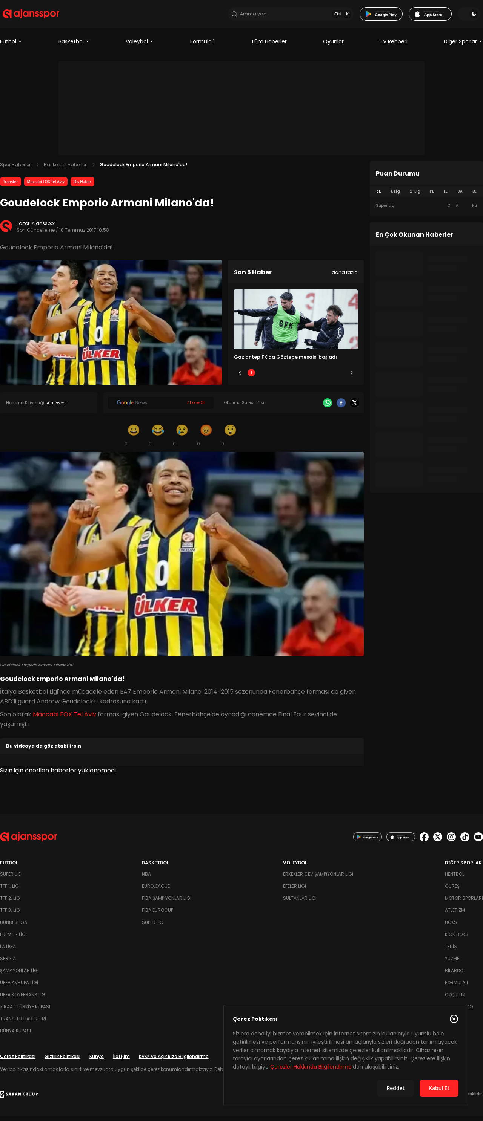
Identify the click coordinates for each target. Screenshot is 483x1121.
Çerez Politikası (17, 1061)
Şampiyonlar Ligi (19, 976)
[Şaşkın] (230, 440)
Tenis (451, 951)
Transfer (10, 187)
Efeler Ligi (294, 891)
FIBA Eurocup (157, 915)
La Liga (8, 951)
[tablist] (426, 196)
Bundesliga (13, 927)
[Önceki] (240, 378)
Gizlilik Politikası (62, 1061)
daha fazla (345, 277)
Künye (96, 1061)
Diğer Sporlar (463, 46)
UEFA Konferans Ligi (23, 1000)
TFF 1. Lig (9, 891)
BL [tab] (474, 196)
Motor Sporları (464, 903)
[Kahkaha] (158, 440)
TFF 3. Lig (10, 915)
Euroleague (156, 891)
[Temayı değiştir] (471, 16)
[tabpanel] (426, 211)
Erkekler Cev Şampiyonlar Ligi (318, 879)
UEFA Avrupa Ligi (19, 988)
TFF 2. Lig (10, 903)
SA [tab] (460, 196)
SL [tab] (378, 196)
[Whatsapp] (327, 408)
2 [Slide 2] (273, 378)
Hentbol (454, 879)
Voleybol (140, 46)
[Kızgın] (206, 440)
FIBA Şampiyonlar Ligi (166, 903)
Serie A (8, 963)
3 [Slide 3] (296, 378)
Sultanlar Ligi (300, 903)
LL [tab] (446, 196)
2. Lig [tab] (415, 196)
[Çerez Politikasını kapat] (453, 1018)
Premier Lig (13, 939)
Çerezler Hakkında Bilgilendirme (311, 1067)
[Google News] (161, 408)
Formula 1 (202, 46)
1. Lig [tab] (395, 196)
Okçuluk (455, 1000)
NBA (146, 879)
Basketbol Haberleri (66, 170)
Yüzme (452, 963)
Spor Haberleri (16, 170)
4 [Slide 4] (318, 378)
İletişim (121, 1061)
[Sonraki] (352, 378)
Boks (451, 927)
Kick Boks (456, 939)
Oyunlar (333, 46)
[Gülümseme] (134, 440)
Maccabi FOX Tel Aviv (46, 187)
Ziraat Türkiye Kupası (25, 1012)
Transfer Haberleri (23, 1024)
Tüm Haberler (269, 46)
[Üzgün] (182, 440)
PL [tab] (432, 196)
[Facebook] (341, 408)
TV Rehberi (394, 46)
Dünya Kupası (15, 1036)
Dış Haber (82, 187)
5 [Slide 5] (340, 378)
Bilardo (454, 976)
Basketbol (74, 46)
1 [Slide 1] (251, 378)
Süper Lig (11, 879)
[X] (354, 408)
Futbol (11, 46)
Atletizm (455, 915)
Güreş (452, 891)
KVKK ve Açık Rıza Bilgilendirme (174, 1061)
